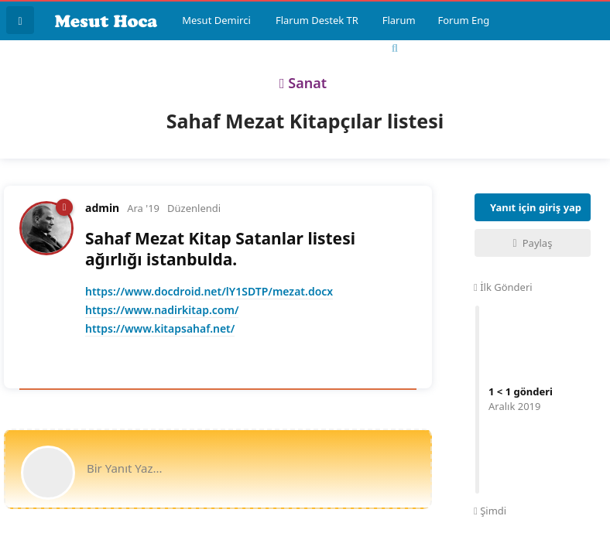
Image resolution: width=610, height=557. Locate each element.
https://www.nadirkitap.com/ (161, 309)
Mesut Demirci (216, 20)
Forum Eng (463, 20)
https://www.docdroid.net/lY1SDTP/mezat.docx (209, 291)
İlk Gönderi (503, 287)
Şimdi (490, 511)
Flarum (399, 20)
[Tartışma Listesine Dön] (20, 20)
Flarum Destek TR (317, 20)
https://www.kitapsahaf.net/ (160, 328)
